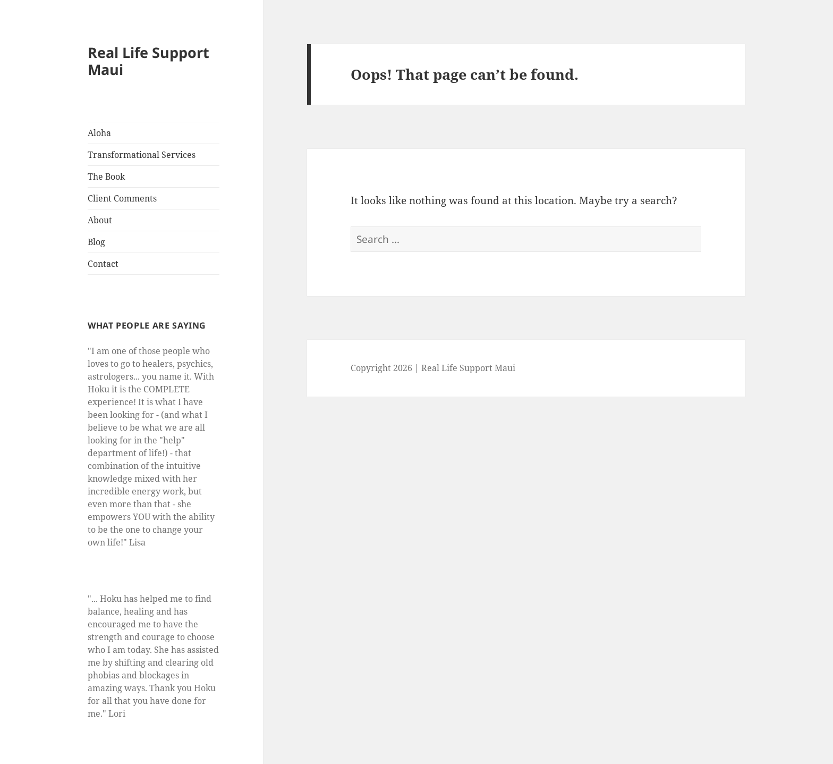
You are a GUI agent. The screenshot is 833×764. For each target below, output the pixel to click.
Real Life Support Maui (148, 61)
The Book (106, 176)
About (100, 220)
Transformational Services (142, 155)
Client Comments (122, 198)
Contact (103, 264)
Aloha (99, 133)
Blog (96, 242)
